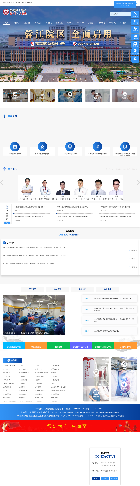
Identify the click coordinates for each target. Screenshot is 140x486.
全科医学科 (56, 390)
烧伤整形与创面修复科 (59, 383)
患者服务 (27, 23)
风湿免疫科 (24, 387)
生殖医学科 (24, 376)
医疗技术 (80, 23)
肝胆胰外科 (56, 362)
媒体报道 (57, 286)
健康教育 (102, 23)
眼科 (53, 380)
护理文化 (91, 23)
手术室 (38, 383)
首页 (6, 23)
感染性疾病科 (40, 387)
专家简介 (70, 23)
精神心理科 (40, 394)
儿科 (5, 387)
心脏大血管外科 (9, 380)
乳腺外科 (7, 369)
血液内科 (39, 397)
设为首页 (23, 2)
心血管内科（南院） (10, 397)
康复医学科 (8, 390)
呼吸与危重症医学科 (58, 387)
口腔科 (54, 369)
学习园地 (112, 23)
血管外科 (39, 380)
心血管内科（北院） (26, 397)
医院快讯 (32, 286)
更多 (7, 219)
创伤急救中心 (24, 365)
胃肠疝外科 (56, 376)
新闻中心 (49, 23)
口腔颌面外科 (24, 369)
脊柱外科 (39, 365)
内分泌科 (39, 390)
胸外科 (22, 380)
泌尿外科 (7, 372)
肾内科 (22, 394)
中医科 (54, 397)
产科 (21, 362)
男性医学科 (40, 372)
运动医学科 (8, 383)
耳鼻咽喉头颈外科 (42, 369)
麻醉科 (22, 372)
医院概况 (17, 23)
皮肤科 (54, 372)
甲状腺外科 (56, 365)
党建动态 (82, 286)
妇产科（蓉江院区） (10, 362)
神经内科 (7, 394)
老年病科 (23, 390)
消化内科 (55, 394)
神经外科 (7, 376)
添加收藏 (29, 2)
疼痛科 (38, 376)
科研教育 (123, 23)
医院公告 (38, 23)
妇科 (37, 362)
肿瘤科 (22, 383)
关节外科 (7, 365)
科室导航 (59, 23)
